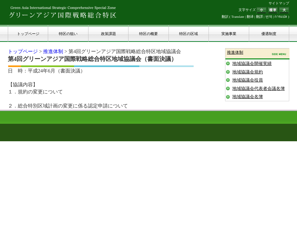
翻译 (250, 16)
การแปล (280, 16)
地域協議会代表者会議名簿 (258, 88)
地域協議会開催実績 (252, 63)
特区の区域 (188, 34)
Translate (237, 16)
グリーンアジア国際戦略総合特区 (63, 12)
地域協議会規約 (247, 72)
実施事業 (228, 34)
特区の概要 (148, 34)
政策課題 (108, 34)
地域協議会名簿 (247, 96)
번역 (268, 16)
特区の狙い (68, 34)
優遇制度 (268, 34)
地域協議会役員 (247, 80)
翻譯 (259, 16)
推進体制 (53, 51)
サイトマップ (279, 3)
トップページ (28, 34)
